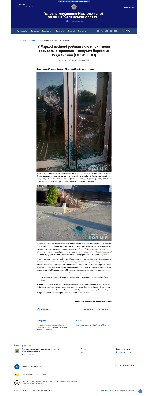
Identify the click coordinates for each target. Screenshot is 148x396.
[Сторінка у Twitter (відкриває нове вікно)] (102, 31)
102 (82, 352)
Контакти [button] (82, 31)
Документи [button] (60, 31)
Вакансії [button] (71, 31)
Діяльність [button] (35, 31)
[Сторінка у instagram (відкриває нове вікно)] (111, 31)
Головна (23, 40)
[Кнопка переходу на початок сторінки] (140, 391)
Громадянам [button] (47, 31)
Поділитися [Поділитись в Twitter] (105, 309)
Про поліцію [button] (22, 31)
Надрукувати (45, 309)
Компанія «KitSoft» (111, 390)
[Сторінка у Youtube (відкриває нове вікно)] (106, 31)
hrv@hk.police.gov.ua (123, 352)
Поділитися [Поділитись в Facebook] (91, 309)
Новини (32, 40)
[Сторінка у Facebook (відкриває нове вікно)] (98, 31)
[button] (22, 345)
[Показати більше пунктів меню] (95, 31)
